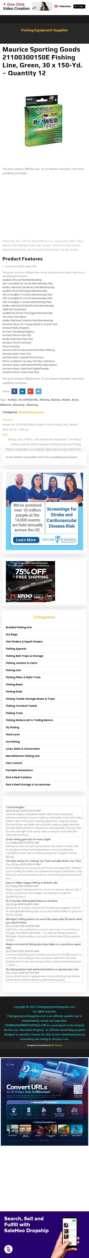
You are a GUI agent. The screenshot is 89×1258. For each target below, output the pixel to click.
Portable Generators (19, 770)
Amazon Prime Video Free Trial (20, 372)
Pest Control (14, 763)
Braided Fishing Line (31, 412)
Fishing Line (13, 670)
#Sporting (32, 404)
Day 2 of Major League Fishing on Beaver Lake (32, 882)
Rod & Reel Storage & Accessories (28, 784)
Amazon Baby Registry (16, 327)
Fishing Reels (14, 684)
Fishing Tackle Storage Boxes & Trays (30, 699)
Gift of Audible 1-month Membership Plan (26, 302)
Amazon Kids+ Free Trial (16, 353)
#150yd (12, 399)
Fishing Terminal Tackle (21, 706)
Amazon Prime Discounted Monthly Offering (28, 350)
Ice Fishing (13, 741)
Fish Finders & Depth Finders (24, 641)
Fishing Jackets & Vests (21, 663)
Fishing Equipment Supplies (44, 30)
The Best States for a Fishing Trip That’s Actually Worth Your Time (43, 861)
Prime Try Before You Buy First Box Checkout (28, 361)
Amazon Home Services (16, 342)
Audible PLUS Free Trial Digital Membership (27, 313)
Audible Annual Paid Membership (22, 280)
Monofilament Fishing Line (23, 756)
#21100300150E (28, 399)
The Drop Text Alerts (14, 316)
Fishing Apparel (16, 648)
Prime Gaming (11, 346)
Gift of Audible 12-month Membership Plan (27, 283)
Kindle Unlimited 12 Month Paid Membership (28, 305)
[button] (44, 42)
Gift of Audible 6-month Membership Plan (27, 298)
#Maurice (5, 404)
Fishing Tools (14, 713)
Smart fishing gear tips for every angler (28, 839)
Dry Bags (12, 634)
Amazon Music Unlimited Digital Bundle (25, 368)
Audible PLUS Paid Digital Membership (24, 291)
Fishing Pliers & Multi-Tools (23, 677)
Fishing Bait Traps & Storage (24, 656)
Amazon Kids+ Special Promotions (22, 357)
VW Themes (56, 1045)
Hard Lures (13, 734)
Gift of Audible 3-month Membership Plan (27, 294)
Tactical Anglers (15, 807)
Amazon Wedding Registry (18, 331)
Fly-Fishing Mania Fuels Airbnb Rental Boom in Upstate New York (42, 969)
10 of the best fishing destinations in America (32, 901)
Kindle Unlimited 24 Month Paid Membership (28, 287)
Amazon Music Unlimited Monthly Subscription (29, 364)
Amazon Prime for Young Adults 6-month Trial (29, 324)
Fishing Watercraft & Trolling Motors (29, 720)
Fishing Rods (14, 691)
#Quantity (19, 404)
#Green (66, 399)
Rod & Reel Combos (19, 777)
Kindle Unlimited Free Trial (17, 339)
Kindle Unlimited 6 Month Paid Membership (27, 320)
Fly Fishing (12, 727)
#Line (75, 399)
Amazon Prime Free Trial (16, 335)
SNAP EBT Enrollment (14, 309)
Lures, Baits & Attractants (23, 748)
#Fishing (44, 399)
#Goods (55, 399)
